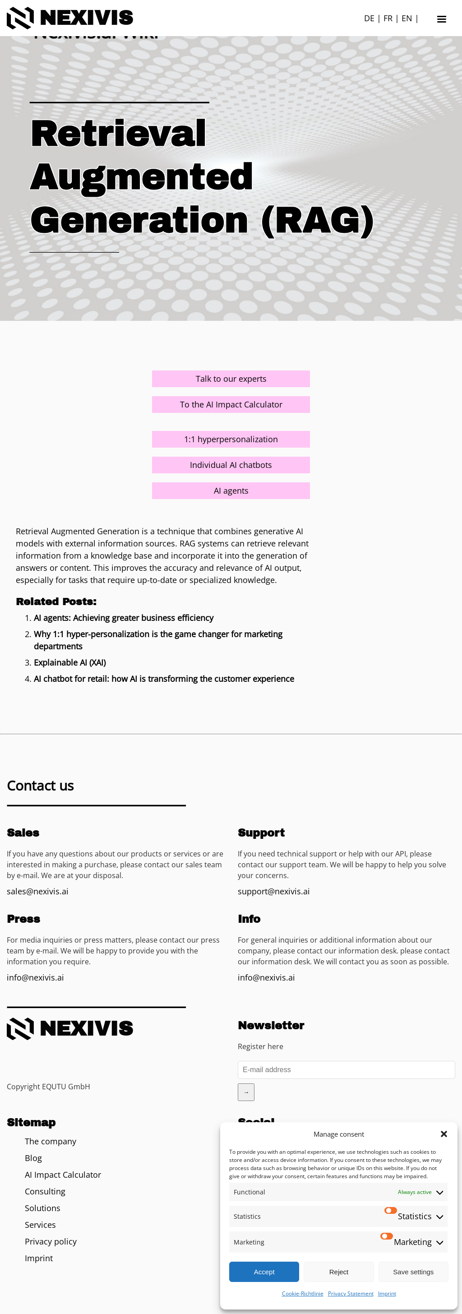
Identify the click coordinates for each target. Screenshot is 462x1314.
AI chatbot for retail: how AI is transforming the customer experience (164, 678)
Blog (33, 1157)
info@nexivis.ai (35, 977)
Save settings (413, 1272)
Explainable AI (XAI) (70, 662)
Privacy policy (51, 1241)
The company (50, 1141)
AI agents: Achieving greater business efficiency (123, 617)
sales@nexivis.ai (38, 891)
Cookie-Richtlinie (302, 1293)
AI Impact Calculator (63, 1174)
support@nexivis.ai (274, 891)
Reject (339, 1272)
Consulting (45, 1191)
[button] (443, 1133)
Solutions (42, 1208)
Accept (264, 1272)
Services (40, 1224)
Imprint (387, 1293)
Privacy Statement (351, 1293)
